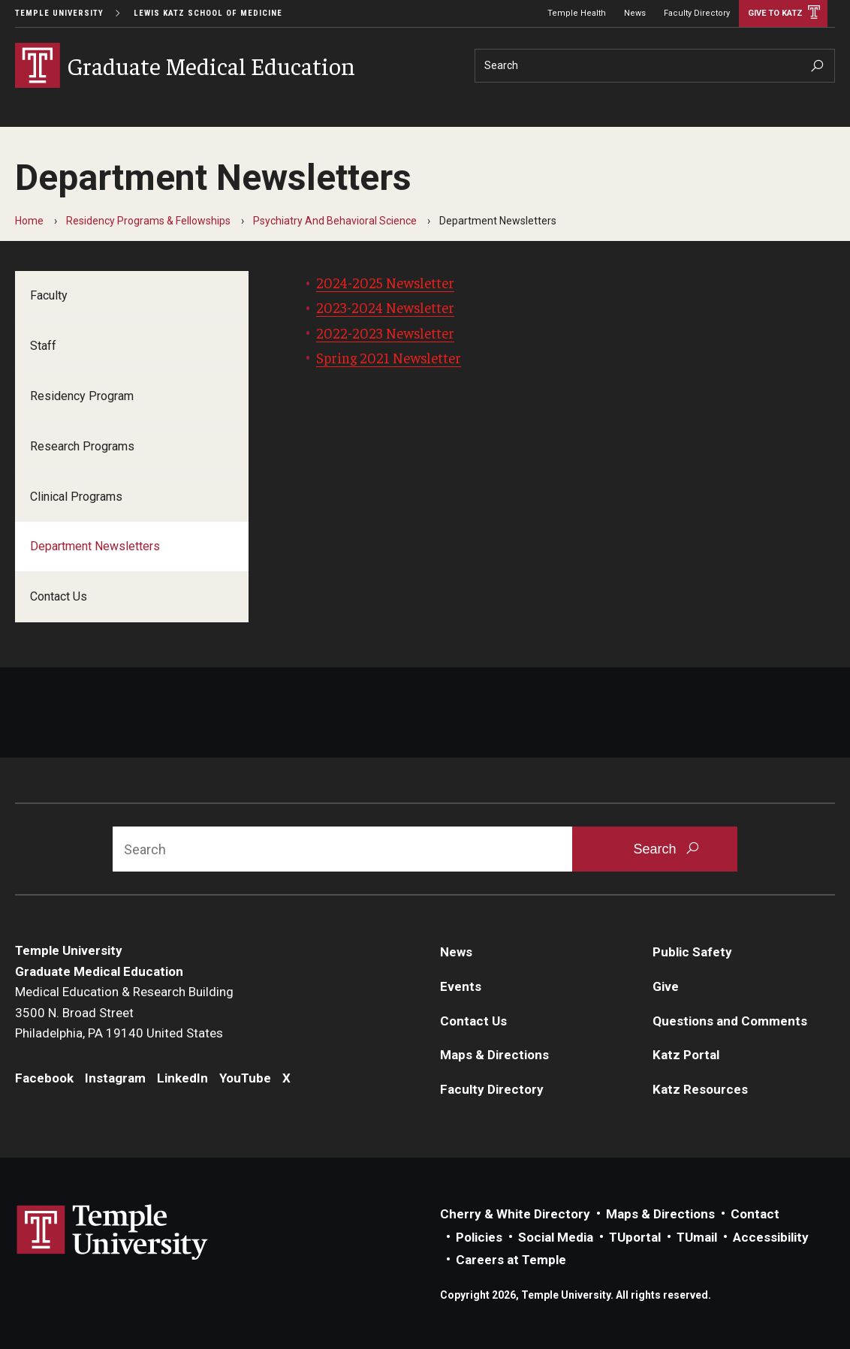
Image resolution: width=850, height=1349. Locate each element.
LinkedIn (182, 1078)
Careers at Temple (511, 1259)
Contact (755, 1213)
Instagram (115, 1078)
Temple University (59, 13)
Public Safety (692, 951)
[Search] (655, 66)
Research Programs (82, 446)
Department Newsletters (95, 546)
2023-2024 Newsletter (385, 307)
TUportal (635, 1237)
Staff (43, 346)
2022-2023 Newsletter (385, 333)
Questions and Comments (730, 1020)
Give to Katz (775, 13)
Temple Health (576, 13)
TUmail (697, 1237)
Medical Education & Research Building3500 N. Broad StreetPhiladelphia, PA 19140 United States (124, 1012)
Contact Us (58, 596)
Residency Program (82, 396)
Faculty (49, 295)
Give (666, 986)
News (635, 13)
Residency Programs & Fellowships (148, 221)
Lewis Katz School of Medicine (208, 13)
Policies (479, 1237)
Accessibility (771, 1237)
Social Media (555, 1237)
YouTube (245, 1078)
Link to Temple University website (112, 1233)
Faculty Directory (697, 13)
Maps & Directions (494, 1054)
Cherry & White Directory (515, 1213)
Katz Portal (686, 1054)
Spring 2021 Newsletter (388, 357)
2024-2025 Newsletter (385, 282)
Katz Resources (700, 1089)
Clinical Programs (76, 496)
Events (460, 986)
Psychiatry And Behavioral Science (335, 221)
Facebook (44, 1078)
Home (29, 221)
